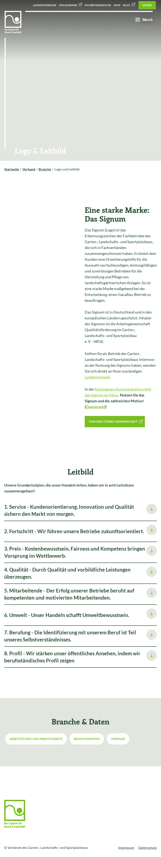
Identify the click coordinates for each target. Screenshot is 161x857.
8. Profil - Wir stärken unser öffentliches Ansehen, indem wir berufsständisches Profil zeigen (72, 656)
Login (147, 5)
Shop (117, 5)
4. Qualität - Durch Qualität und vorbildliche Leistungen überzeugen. (67, 573)
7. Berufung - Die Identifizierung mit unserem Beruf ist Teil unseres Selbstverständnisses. (70, 636)
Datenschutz (147, 847)
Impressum (126, 847)
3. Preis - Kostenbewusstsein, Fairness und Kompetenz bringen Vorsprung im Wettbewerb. (74, 552)
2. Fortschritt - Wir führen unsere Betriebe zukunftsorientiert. (74, 531)
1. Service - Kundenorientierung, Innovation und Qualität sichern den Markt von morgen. (69, 510)
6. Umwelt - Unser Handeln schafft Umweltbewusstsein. (66, 615)
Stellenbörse (68, 5)
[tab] (80, 510)
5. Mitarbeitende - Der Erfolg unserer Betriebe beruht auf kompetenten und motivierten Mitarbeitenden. (69, 594)
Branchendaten (87, 739)
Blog (126, 5)
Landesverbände (44, 5)
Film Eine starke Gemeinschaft (113, 421)
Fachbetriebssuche (98, 5)
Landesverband (97, 377)
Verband (118, 739)
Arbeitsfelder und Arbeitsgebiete (36, 739)
